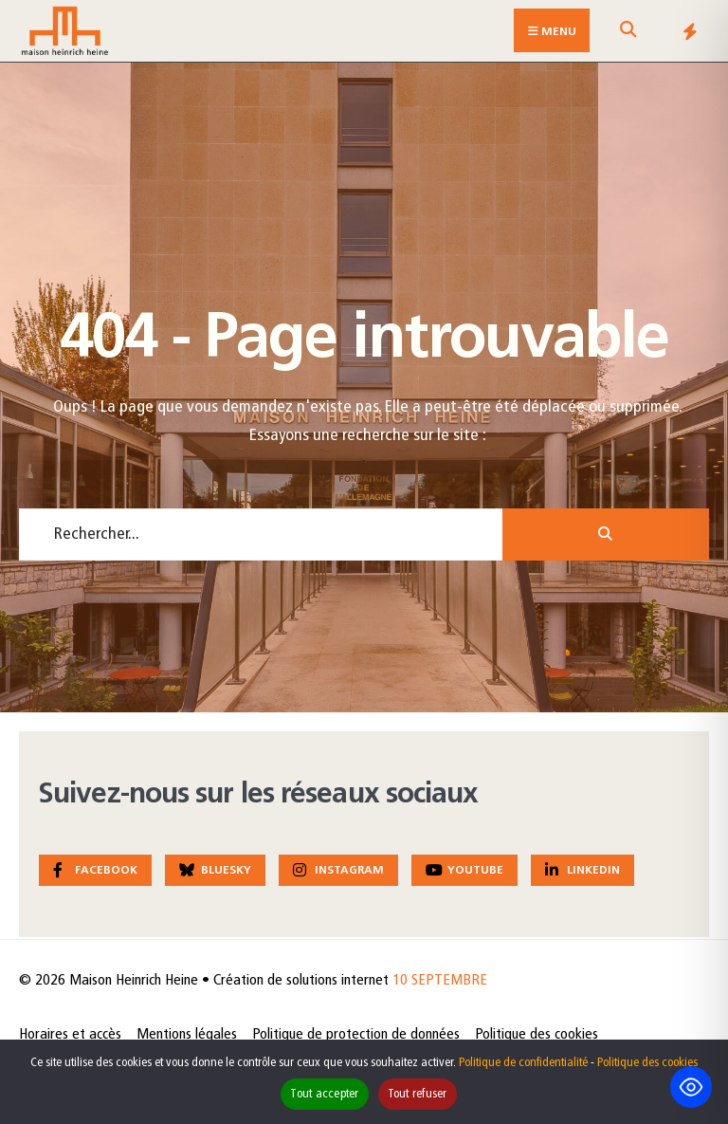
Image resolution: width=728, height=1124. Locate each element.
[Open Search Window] (627, 35)
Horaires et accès (70, 1034)
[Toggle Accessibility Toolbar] (691, 1087)
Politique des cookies (536, 1034)
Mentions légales (186, 1034)
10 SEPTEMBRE (439, 980)
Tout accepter (324, 1094)
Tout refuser (417, 1094)
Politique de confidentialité (523, 1063)
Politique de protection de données (356, 1034)
